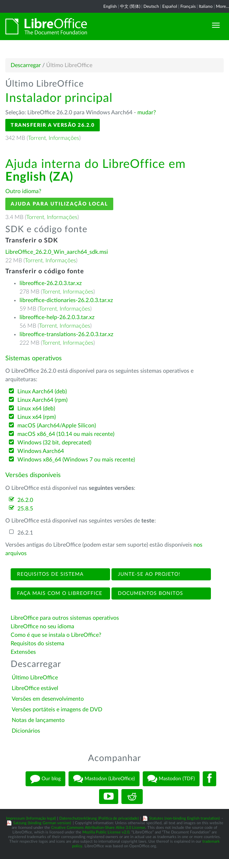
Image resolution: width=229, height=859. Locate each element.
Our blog (45, 779)
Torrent (37, 138)
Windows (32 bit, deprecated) (54, 442)
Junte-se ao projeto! (148, 574)
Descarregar (26, 65)
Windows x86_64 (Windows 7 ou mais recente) (76, 460)
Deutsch (151, 6)
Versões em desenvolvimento (48, 699)
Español (169, 6)
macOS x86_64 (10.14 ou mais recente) (65, 434)
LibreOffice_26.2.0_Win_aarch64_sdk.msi (56, 252)
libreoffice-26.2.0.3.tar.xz (51, 283)
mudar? (146, 112)
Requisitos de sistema (49, 574)
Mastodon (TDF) (171, 779)
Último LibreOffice (35, 677)
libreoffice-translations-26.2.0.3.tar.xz (66, 334)
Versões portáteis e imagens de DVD (57, 709)
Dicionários (26, 731)
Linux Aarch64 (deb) (42, 391)
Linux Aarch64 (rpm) (42, 400)
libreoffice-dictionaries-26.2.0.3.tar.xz (66, 300)
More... (222, 6)
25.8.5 (25, 508)
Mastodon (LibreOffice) (104, 779)
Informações (64, 138)
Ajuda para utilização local (59, 204)
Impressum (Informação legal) (31, 818)
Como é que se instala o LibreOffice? (56, 635)
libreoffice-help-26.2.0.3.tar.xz (57, 317)
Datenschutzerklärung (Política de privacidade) (99, 818)
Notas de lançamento (38, 720)
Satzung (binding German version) (42, 823)
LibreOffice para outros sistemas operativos (65, 618)
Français (188, 6)
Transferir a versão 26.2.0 (52, 125)
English (110, 6)
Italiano (206, 6)
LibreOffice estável (35, 688)
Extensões (23, 652)
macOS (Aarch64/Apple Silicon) (56, 425)
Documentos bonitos (149, 593)
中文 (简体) (130, 6)
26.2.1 (25, 533)
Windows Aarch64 (40, 451)
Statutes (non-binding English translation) (184, 818)
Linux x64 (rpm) (36, 417)
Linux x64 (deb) (36, 408)
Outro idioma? (23, 191)
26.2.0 (25, 500)
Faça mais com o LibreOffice (58, 593)
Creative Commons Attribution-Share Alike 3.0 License (98, 828)
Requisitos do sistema (38, 643)
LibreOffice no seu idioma (42, 626)
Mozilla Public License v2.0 (105, 832)
